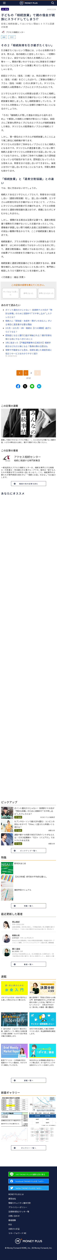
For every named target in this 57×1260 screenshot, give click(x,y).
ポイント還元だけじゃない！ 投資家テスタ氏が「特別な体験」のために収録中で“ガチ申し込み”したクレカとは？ (28, 313)
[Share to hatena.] (39, 386)
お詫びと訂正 (14, 1228)
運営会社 (12, 1198)
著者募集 (12, 1220)
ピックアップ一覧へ (28, 850)
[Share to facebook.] (18, 386)
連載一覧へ (28, 1080)
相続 (4, 37)
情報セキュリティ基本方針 (19, 1203)
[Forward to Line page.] (28, 1174)
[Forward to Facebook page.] (28, 1181)
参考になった (28, 293)
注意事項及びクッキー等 (18, 1211)
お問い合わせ (14, 1216)
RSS (10, 1224)
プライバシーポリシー (17, 1207)
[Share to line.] (32, 386)
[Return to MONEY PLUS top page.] (28, 3)
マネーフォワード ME (17, 1233)
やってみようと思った (10, 293)
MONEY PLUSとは (16, 1194)
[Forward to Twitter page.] (28, 1188)
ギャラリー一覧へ (28, 1148)
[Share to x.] (25, 386)
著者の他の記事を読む (28, 484)
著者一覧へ (28, 964)
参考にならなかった (46, 293)
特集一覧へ (28, 906)
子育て (12, 37)
